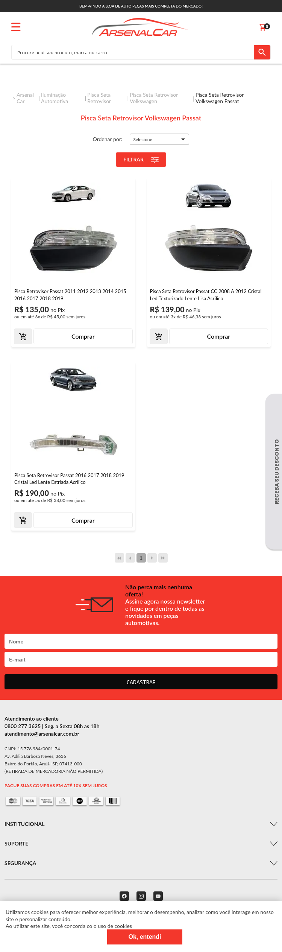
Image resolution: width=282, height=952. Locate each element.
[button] (159, 139)
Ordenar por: (108, 139)
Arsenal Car (25, 97)
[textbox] (133, 52)
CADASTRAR (141, 682)
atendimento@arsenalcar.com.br (42, 733)
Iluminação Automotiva (54, 97)
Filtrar (141, 159)
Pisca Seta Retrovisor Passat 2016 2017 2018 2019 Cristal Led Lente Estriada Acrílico (69, 478)
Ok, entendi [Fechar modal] (144, 937)
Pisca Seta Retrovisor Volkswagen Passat (220, 97)
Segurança (20, 863)
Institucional (24, 824)
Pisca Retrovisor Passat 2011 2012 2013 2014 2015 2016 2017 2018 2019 (70, 294)
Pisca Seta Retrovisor (99, 97)
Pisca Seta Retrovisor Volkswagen (154, 97)
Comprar (83, 336)
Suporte (16, 843)
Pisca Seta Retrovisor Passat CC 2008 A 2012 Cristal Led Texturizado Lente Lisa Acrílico (206, 294)
